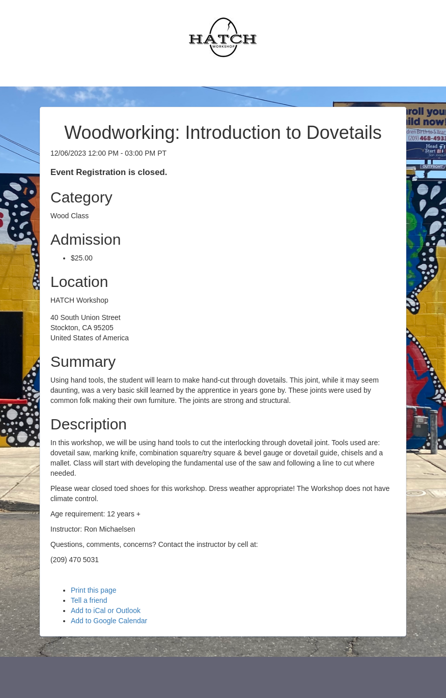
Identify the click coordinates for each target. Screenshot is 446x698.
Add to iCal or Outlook (106, 610)
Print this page (94, 590)
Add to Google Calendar (109, 621)
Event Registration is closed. (108, 172)
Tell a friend (89, 600)
